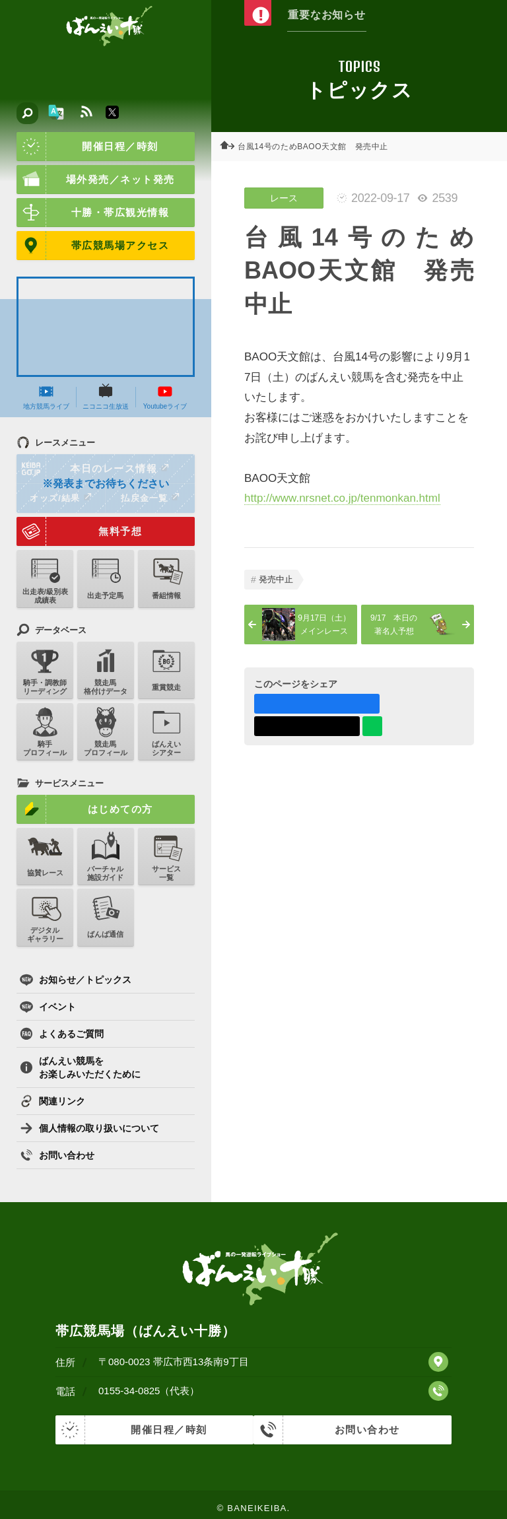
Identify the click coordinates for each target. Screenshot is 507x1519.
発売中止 (276, 579)
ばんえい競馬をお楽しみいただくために (80, 1067)
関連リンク (52, 1101)
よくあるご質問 (62, 1033)
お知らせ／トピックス (75, 979)
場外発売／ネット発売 (96, 179)
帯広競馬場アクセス (93, 245)
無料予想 (79, 531)
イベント (48, 1006)
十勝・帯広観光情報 (93, 212)
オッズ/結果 (60, 497)
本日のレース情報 (93, 468)
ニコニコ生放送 (106, 397)
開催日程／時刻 (87, 146)
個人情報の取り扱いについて (89, 1128)
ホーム (231, 146)
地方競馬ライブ (46, 397)
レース (284, 198)
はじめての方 (85, 809)
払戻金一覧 (150, 497)
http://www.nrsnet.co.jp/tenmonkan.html (342, 498)
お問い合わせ (57, 1155)
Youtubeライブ (165, 397)
